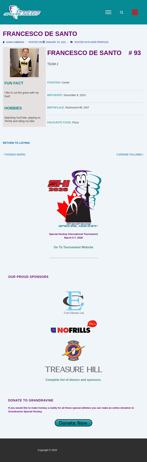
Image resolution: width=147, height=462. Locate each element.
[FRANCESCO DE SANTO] (56, 42)
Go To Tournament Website (73, 247)
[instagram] (135, 12)
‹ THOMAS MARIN (14, 154)
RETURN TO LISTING (16, 142)
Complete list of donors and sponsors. (73, 379)
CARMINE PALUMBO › (130, 154)
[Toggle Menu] (108, 12)
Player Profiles (97, 42)
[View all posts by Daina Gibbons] (14, 42)
